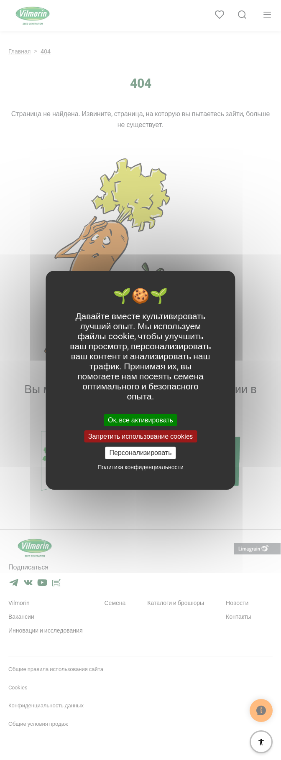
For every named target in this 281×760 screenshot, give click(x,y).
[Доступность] (261, 741)
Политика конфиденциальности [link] (140, 467)
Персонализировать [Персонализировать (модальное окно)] (141, 453)
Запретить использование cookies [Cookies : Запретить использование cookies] (140, 436)
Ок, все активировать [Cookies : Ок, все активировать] (140, 420)
